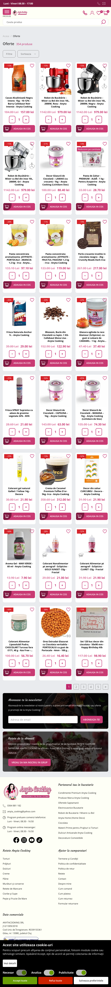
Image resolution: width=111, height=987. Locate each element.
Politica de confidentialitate (72, 863)
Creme (6, 873)
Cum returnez (65, 898)
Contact (62, 878)
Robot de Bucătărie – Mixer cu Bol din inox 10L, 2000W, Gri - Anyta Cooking (19, 180)
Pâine (5, 878)
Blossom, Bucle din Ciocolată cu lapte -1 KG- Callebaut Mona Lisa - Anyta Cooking (55, 336)
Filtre (9, 53)
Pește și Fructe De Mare (15, 898)
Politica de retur (66, 868)
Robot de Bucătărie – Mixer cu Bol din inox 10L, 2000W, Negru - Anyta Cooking (92, 102)
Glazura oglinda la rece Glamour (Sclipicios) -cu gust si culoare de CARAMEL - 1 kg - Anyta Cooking (92, 336)
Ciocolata (63, 822)
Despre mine (64, 883)
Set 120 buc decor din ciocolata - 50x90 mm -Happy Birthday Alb (92, 644)
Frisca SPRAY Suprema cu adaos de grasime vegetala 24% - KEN (19, 413)
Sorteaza (28, 53)
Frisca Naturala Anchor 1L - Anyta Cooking (19, 334)
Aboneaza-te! (91, 719)
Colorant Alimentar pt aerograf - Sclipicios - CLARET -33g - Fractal (92, 566)
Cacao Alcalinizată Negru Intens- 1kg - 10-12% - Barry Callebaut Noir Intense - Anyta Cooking (19, 102)
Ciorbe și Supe (10, 893)
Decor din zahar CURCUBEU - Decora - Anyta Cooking (91, 491)
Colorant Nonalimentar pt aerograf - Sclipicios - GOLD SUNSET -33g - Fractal (55, 568)
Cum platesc (64, 893)
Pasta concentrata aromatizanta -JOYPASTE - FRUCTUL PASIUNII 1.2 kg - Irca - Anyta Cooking (56, 258)
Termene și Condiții (68, 858)
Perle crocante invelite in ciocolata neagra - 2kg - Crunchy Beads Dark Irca (92, 256)
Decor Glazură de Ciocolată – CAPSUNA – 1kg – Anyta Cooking (55, 413)
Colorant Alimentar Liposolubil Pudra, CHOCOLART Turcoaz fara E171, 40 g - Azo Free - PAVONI (19, 646)
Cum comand (65, 888)
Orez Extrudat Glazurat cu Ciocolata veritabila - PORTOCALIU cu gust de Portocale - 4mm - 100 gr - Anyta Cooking (55, 646)
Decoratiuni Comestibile (70, 837)
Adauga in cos (18, 129)
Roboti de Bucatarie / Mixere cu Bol (76, 812)
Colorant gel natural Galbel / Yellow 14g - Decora (19, 491)
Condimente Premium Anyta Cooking (77, 792)
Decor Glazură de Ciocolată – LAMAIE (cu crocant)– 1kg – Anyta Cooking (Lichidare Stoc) (55, 180)
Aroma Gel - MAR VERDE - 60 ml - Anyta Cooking (19, 565)
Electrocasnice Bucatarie (70, 807)
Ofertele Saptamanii (68, 802)
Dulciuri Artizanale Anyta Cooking (75, 832)
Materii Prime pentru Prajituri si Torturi (78, 827)
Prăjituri (7, 863)
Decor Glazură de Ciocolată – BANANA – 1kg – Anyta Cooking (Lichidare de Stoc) (92, 414)
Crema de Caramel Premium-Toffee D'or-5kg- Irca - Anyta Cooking (55, 491)
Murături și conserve (13, 883)
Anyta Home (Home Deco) (71, 817)
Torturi (6, 858)
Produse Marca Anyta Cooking (73, 797)
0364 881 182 (12, 805)
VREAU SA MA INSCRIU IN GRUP (29, 762)
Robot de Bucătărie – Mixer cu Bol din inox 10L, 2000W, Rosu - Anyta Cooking (55, 102)
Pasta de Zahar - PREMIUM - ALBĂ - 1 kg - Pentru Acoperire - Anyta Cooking (92, 180)
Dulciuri (7, 868)
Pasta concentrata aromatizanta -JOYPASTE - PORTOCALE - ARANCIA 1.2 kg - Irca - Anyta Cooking (19, 258)
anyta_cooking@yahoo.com (19, 811)
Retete (61, 873)
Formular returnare (68, 903)
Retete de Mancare (12, 888)
